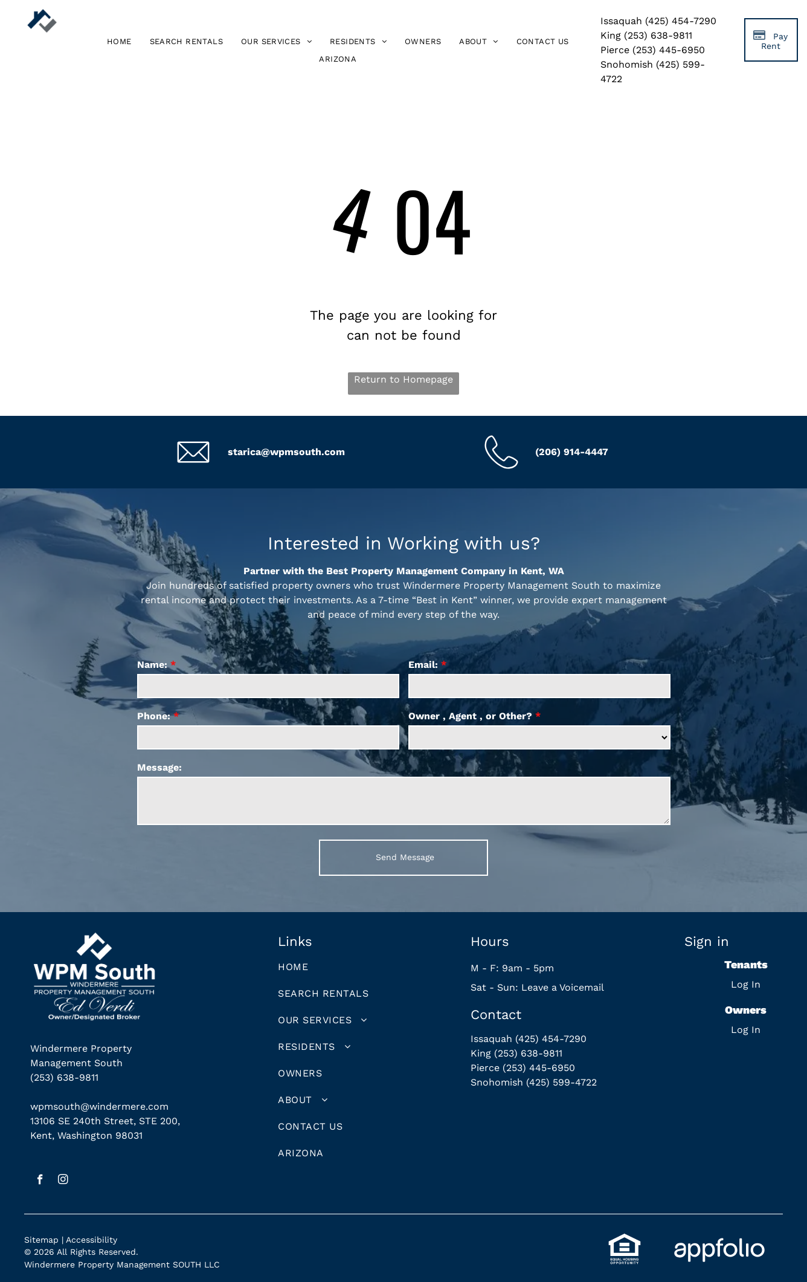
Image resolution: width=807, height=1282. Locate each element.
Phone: (153, 716)
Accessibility (91, 1240)
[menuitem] (119, 42)
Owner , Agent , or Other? (470, 716)
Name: (152, 664)
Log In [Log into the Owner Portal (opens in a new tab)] (745, 1029)
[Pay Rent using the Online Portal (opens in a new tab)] (771, 40)
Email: (423, 664)
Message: (159, 767)
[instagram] (63, 1181)
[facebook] (40, 1181)
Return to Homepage (403, 379)
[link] (337, 59)
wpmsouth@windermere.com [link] (99, 1106)
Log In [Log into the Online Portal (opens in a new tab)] (745, 984)
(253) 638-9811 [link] (64, 1077)
